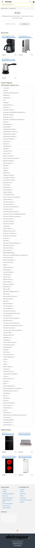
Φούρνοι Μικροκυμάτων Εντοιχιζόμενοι (11, 388)
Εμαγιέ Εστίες (5, 172)
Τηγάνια (4, 364)
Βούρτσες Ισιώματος (7, 163)
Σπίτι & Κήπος (5, 352)
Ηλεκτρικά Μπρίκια (5, 58)
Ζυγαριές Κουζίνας (6, 189)
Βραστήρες (4, 165)
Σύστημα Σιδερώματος (7, 356)
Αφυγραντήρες (5, 153)
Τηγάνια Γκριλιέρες (6, 366)
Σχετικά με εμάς (6, 505)
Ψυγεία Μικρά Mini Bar (7, 419)
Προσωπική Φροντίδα (7, 335)
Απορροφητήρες (6, 126)
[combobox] (15, 4)
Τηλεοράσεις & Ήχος (7, 371)
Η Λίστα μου (22, 493)
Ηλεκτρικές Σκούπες (7, 209)
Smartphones (5, 95)
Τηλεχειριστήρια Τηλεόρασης (9, 373)
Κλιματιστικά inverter (7, 257)
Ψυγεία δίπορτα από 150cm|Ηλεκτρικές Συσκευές (13, 415)
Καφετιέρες (4, 35)
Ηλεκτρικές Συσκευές (7, 218)
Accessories (5, 88)
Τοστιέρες (4, 376)
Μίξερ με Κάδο (5, 289)
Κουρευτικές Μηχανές (7, 272)
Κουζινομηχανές (6, 269)
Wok (3, 100)
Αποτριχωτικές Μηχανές (7, 138)
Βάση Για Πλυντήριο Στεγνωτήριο (10, 158)
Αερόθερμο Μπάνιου (7, 105)
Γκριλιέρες (4, 168)
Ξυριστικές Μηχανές (7, 306)
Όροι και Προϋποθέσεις (7, 497)
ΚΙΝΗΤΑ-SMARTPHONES (7, 252)
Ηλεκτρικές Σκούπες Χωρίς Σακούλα (10, 216)
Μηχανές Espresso (6, 281)
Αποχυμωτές (5, 143)
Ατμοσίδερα (5, 148)
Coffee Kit (4, 90)
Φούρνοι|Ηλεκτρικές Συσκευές (9, 390)
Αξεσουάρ (4, 121)
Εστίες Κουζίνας (6, 187)
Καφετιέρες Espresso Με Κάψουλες (10, 243)
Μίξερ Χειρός (5, 293)
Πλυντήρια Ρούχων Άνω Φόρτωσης (10, 323)
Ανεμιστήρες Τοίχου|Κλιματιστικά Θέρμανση (12, 119)
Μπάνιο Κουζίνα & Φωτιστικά (9, 296)
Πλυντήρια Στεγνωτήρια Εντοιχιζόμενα (11, 330)
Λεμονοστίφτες (5, 277)
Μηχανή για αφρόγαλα (7, 284)
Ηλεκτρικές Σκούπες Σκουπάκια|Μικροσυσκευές (13, 214)
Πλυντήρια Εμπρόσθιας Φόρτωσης (10, 313)
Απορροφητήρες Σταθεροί (8, 134)
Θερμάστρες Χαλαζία (7, 223)
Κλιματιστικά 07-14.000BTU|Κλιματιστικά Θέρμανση (14, 255)
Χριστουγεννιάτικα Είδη (7, 402)
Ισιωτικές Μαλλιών (6, 228)
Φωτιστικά (4, 400)
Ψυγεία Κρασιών (6, 417)
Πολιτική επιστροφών (7, 503)
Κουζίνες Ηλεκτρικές (7, 267)
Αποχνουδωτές (5, 141)
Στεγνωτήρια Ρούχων (7, 354)
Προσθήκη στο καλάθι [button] (15, 55)
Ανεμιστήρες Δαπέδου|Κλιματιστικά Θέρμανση (13, 112)
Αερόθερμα (4, 102)
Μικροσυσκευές (5, 286)
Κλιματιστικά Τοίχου (7, 262)
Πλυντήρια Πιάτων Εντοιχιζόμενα (10, 318)
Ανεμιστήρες (5, 107)
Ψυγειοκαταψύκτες (6, 424)
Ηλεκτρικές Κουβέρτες (7, 204)
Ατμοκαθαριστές (6, 146)
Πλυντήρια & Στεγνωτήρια (8, 310)
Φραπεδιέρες (5, 393)
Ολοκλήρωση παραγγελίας (26, 500)
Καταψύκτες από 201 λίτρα (8, 233)
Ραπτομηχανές (5, 340)
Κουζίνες (4, 264)
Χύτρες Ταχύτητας (6, 405)
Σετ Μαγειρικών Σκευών (7, 344)
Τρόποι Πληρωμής (6, 507)
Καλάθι (21, 495)
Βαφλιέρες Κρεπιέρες (7, 160)
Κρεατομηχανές (6, 274)
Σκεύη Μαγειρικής (6, 347)
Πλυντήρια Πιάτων (6, 315)
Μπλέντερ (4, 301)
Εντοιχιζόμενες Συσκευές (8, 180)
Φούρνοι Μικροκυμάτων (7, 386)
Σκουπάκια (4, 349)
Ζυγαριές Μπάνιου (6, 192)
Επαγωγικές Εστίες (6, 182)
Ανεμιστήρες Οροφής (7, 114)
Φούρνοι (4, 383)
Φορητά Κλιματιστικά (7, 378)
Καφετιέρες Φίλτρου (10, 35)
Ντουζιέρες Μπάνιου (7, 303)
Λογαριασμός (23, 497)
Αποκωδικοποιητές (6, 124)
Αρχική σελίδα (4, 8)
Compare (4, 489)
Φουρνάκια (4, 381)
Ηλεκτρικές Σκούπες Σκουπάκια (9, 211)
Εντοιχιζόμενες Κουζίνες (8, 177)
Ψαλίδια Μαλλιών (6, 407)
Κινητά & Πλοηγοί (6, 250)
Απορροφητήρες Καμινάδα (8, 129)
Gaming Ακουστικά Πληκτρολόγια (9, 92)
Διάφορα (4, 170)
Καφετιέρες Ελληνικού (7, 245)
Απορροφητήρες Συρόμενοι (8, 136)
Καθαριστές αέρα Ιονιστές (8, 231)
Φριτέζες (4, 395)
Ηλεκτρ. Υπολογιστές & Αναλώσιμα (10, 197)
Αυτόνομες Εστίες (6, 151)
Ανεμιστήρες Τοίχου (6, 117)
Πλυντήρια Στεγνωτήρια (7, 327)
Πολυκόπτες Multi (6, 332)
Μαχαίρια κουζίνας (6, 279)
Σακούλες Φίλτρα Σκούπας (8, 342)
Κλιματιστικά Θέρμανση (7, 260)
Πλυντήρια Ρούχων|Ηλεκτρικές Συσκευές (11, 325)
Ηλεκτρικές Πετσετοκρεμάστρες (9, 206)
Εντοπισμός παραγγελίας (8, 493)
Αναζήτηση (32, 4)
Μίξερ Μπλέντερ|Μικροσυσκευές (9, 291)
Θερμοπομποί (5, 226)
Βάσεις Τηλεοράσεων (7, 155)
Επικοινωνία (5, 495)
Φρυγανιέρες (5, 398)
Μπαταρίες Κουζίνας (7, 298)
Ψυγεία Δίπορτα (6, 412)
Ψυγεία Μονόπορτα (6, 422)
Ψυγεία (3, 410)
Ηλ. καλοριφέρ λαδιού (22, 35)
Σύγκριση (22, 502)
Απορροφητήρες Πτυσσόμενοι (9, 131)
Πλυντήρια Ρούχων (6, 320)
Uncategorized (5, 97)
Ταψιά (3, 361)
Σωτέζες (4, 359)
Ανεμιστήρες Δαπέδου (7, 109)
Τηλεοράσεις (5, 369)
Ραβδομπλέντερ (6, 337)
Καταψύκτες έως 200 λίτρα (8, 235)
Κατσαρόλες (5, 238)
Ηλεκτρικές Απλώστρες (7, 201)
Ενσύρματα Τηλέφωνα (7, 175)
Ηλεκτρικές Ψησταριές (7, 221)
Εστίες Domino (5, 185)
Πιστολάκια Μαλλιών (7, 308)
